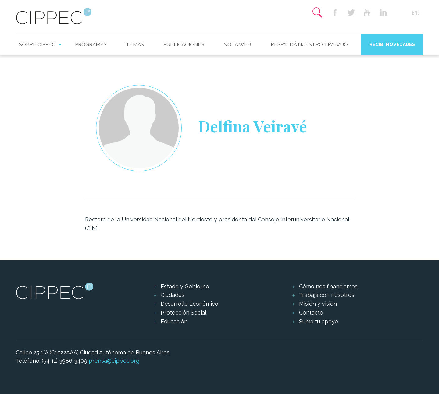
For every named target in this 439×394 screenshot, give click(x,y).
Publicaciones (183, 44)
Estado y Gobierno (185, 286)
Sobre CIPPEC (37, 44)
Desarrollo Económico (189, 304)
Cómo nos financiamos (328, 286)
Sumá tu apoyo (318, 321)
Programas (91, 44)
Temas (135, 44)
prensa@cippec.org (114, 360)
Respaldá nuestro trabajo (309, 44)
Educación (174, 321)
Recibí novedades (392, 44)
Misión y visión (318, 304)
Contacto (311, 312)
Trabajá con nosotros (326, 295)
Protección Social (183, 312)
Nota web (237, 44)
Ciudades (172, 295)
